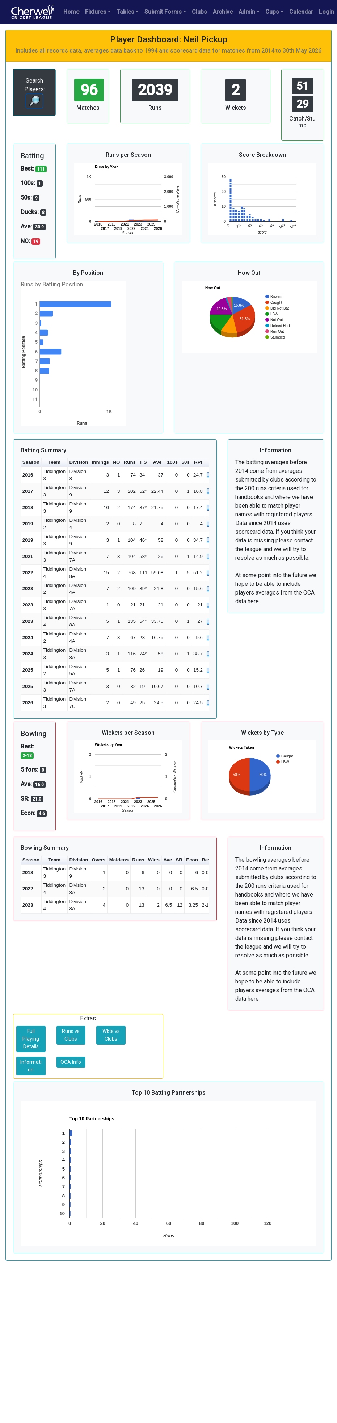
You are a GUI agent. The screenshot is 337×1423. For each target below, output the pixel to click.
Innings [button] (100, 462)
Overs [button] (99, 859)
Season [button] (30, 462)
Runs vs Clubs (71, 1035)
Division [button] (78, 462)
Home (71, 11)
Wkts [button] (154, 859)
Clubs (199, 11)
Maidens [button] (119, 859)
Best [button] (207, 859)
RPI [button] (198, 462)
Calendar (301, 11)
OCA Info (70, 1062)
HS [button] (143, 462)
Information (31, 1066)
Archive (223, 11)
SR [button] (179, 859)
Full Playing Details (30, 1038)
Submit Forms (163, 11)
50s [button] (185, 462)
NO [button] (116, 462)
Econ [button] (192, 859)
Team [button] (54, 462)
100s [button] (172, 462)
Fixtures (95, 11)
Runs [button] (130, 462)
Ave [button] (157, 462)
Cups (272, 11)
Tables (125, 11)
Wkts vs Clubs (111, 1035)
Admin (247, 11)
